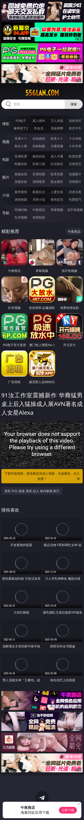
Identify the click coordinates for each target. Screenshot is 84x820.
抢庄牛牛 (75, 128)
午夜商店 (38, 210)
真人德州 (38, 120)
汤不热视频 (75, 210)
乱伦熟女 (57, 164)
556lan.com (42, 92)
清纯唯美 (38, 182)
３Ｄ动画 (75, 138)
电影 (5, 159)
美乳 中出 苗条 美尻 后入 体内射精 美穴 (32, 491)
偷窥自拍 (21, 174)
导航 (5, 212)
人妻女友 (57, 192)
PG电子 (20, 120)
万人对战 (57, 120)
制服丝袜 (21, 164)
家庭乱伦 (38, 192)
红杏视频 (21, 217)
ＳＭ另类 (75, 146)
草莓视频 (57, 210)
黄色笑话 (57, 199)
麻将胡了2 (21, 128)
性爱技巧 (75, 199)
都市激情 (21, 192)
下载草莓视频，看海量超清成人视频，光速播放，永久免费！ (42, 476)
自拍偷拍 (38, 138)
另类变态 (75, 164)
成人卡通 (57, 156)
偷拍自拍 (38, 156)
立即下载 (68, 810)
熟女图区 (57, 182)
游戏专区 (75, 120)
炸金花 (38, 128)
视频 (5, 141)
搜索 (74, 104)
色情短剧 (38, 217)
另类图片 (75, 182)
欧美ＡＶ (57, 138)
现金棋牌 (57, 128)
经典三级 (38, 164)
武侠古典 (75, 192)
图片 (5, 177)
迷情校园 (21, 199)
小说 (5, 195)
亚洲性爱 (21, 156)
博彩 (5, 123)
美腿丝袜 (21, 182)
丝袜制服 (38, 146)
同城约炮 (21, 210)
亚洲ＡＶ (21, 138)
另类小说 (38, 199)
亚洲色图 (38, 174)
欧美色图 (57, 174)
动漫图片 (75, 174)
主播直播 (57, 146)
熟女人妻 (21, 146)
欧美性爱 (75, 156)
